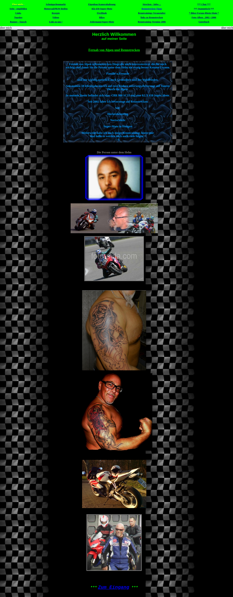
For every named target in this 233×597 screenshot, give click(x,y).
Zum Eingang (113, 587)
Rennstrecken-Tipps (152, 8)
